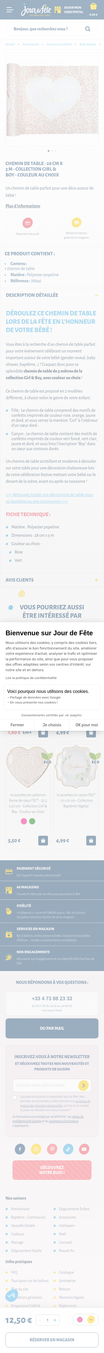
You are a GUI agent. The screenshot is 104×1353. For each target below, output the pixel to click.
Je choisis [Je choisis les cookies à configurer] (51, 725)
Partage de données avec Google (35, 697)
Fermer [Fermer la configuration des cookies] (17, 725)
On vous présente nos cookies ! (34, 702)
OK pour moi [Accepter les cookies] (86, 725)
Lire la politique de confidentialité (31, 678)
